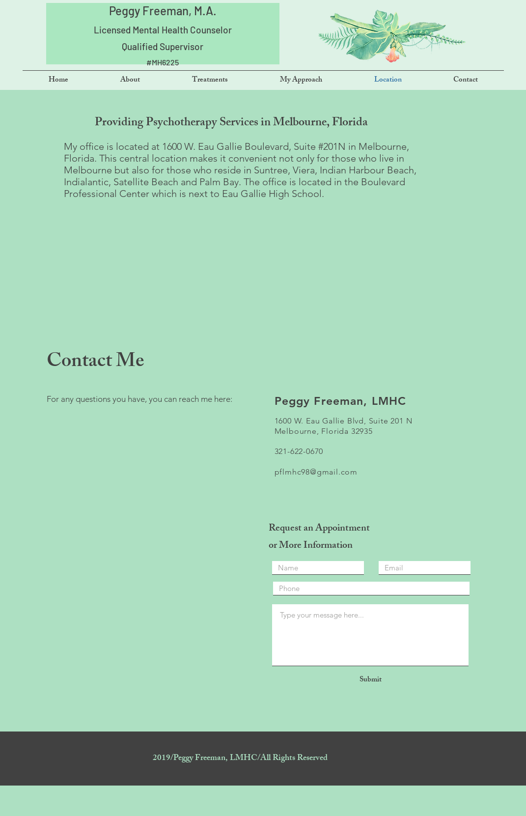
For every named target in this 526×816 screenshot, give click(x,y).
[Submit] (371, 680)
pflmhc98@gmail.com (316, 472)
